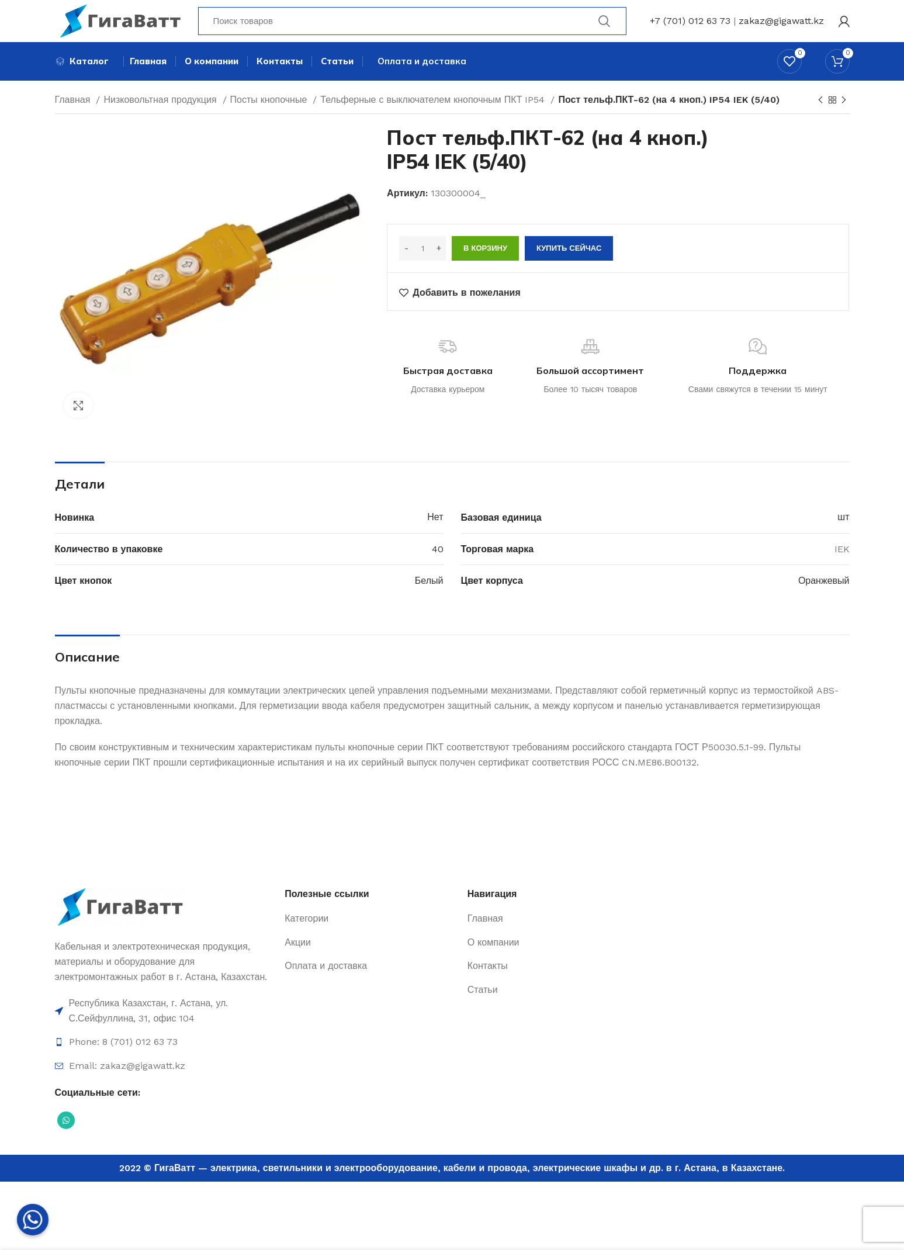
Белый (429, 593)
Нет (435, 530)
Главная (74, 112)
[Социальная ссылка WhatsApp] (66, 1133)
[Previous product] (820, 113)
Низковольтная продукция (161, 112)
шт (843, 530)
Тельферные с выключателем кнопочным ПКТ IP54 (434, 112)
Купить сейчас (568, 261)
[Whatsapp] (33, 1219)
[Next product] (844, 113)
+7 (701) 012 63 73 (690, 26)
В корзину (485, 261)
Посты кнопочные (270, 112)
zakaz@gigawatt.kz (781, 26)
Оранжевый (824, 593)
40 (438, 561)
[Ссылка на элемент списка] (164, 1024)
